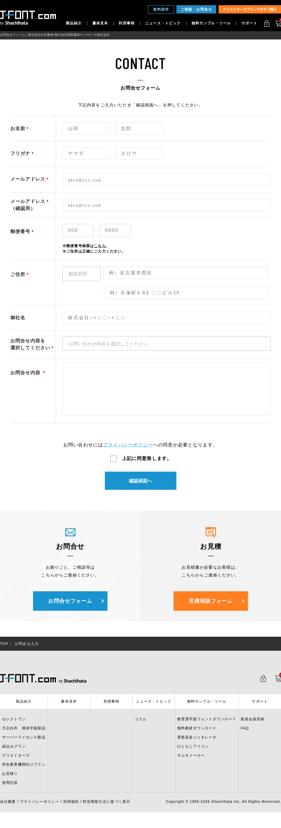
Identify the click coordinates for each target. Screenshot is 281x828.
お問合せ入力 (27, 654)
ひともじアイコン (193, 757)
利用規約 (71, 812)
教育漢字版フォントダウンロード (206, 729)
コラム (140, 729)
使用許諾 (10, 793)
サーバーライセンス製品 (24, 747)
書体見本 (100, 23)
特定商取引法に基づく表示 (106, 812)
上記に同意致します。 (141, 468)
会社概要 (8, 812)
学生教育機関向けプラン (24, 775)
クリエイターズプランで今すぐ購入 (250, 9)
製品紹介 (74, 23)
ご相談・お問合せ (196, 9)
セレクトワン (14, 729)
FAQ (245, 738)
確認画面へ (140, 491)
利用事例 (127, 23)
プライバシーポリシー (128, 455)
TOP (4, 654)
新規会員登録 (252, 729)
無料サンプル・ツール (211, 23)
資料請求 (161, 9)
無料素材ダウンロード (197, 738)
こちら (100, 246)
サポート (249, 23)
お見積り (10, 784)
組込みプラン (14, 757)
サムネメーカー (191, 766)
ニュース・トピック (163, 23)
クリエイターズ (16, 766)
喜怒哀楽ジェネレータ (197, 747)
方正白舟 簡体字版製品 (24, 738)
